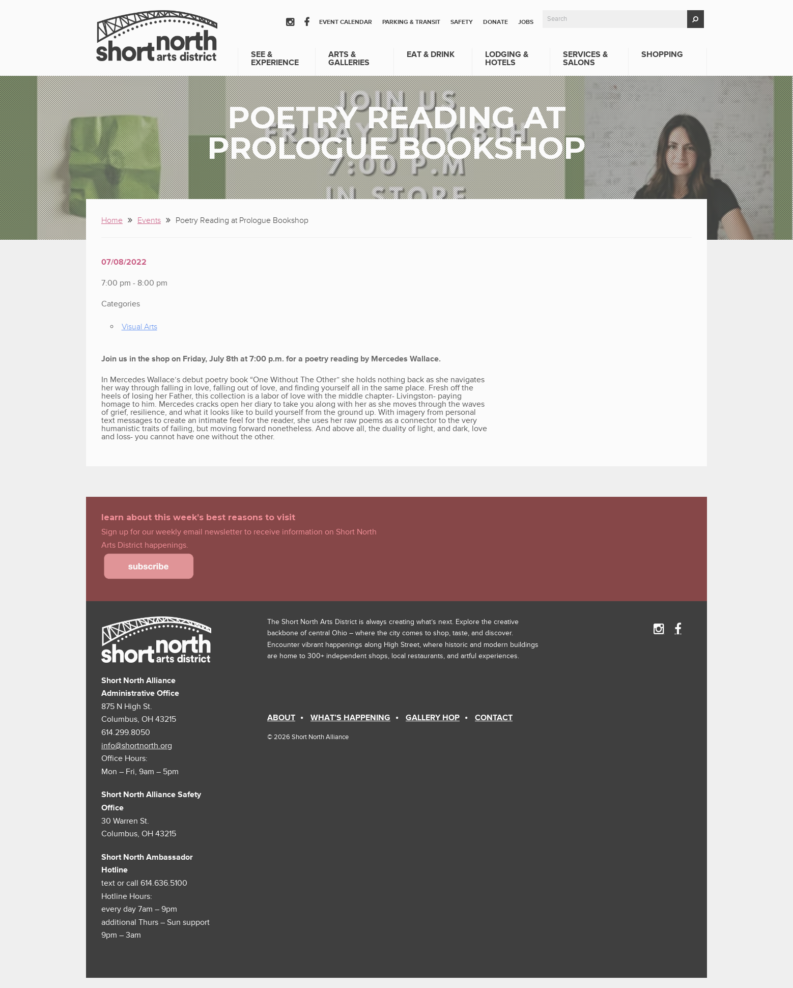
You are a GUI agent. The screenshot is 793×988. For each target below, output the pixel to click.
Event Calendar (345, 22)
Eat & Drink (431, 54)
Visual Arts (139, 327)
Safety (461, 22)
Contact (494, 718)
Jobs (525, 22)
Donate (495, 22)
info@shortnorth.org (136, 746)
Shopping (662, 54)
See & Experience (275, 58)
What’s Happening (350, 718)
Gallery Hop (433, 718)
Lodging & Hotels (506, 58)
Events (149, 220)
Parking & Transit (411, 22)
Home (112, 220)
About (281, 718)
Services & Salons (585, 58)
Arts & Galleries (349, 58)
